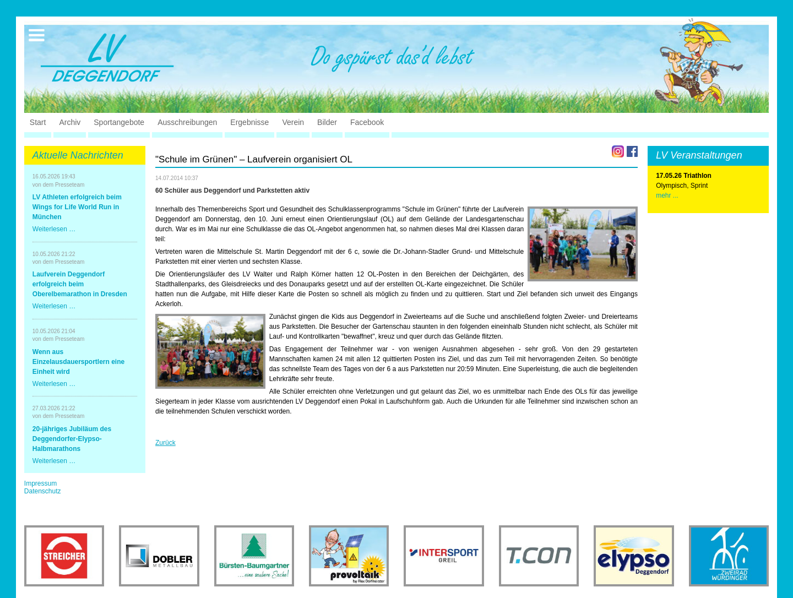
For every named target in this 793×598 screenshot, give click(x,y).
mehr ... (667, 195)
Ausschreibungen (187, 122)
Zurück (165, 443)
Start (38, 122)
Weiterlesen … (53, 229)
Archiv (69, 122)
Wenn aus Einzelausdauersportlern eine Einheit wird (78, 362)
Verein (293, 122)
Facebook (367, 122)
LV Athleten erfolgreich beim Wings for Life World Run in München (77, 207)
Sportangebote (119, 122)
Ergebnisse (249, 122)
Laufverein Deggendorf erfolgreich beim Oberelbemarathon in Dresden (79, 284)
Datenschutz (42, 491)
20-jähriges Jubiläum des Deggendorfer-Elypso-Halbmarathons (71, 439)
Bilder (327, 122)
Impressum (40, 483)
